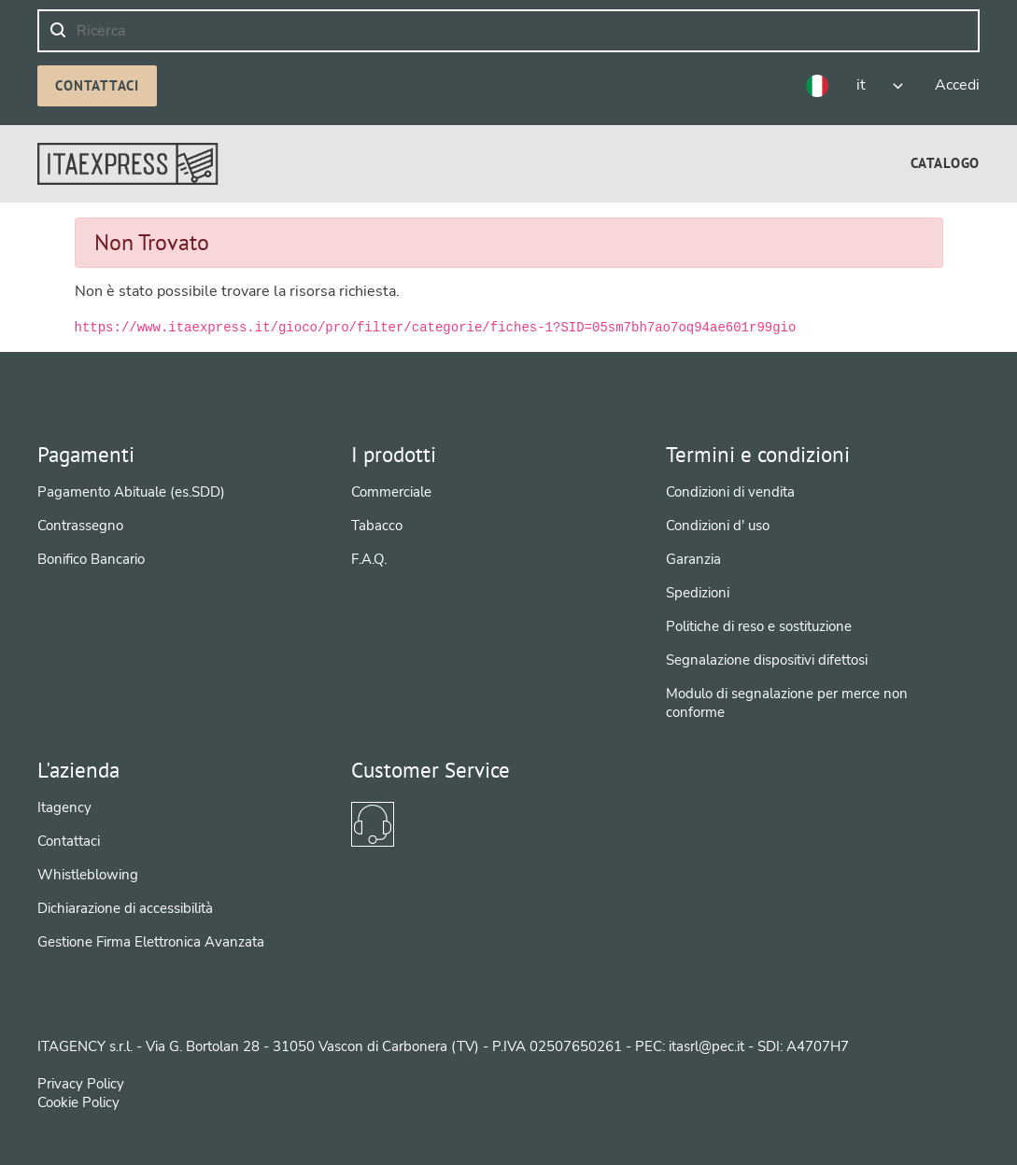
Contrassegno (80, 525)
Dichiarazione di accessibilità (125, 908)
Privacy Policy (80, 1083)
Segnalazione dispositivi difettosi (767, 660)
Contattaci (97, 85)
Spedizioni (697, 592)
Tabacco (377, 525)
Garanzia (693, 559)
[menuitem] (945, 162)
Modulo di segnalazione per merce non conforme (787, 703)
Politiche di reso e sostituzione (759, 626)
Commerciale (391, 492)
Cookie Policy (78, 1102)
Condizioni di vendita (730, 492)
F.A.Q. (369, 559)
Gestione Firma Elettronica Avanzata (150, 942)
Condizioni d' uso (718, 525)
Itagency (64, 807)
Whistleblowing (87, 874)
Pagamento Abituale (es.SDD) (131, 492)
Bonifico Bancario (91, 559)
